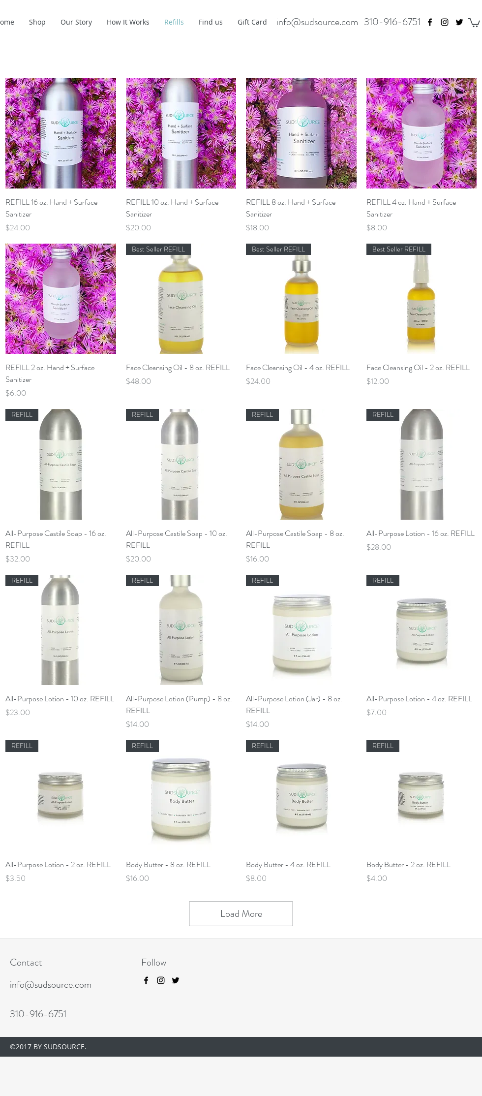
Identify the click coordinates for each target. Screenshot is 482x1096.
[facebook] (430, 22)
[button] (474, 22)
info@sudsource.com (317, 22)
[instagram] (445, 22)
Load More (241, 914)
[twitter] (459, 22)
